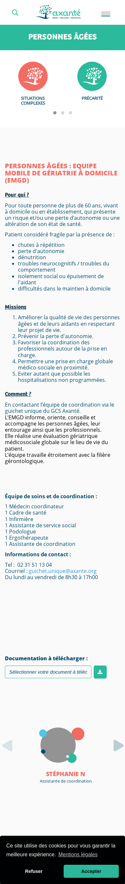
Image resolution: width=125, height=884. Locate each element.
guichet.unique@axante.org (63, 571)
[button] (55, 113)
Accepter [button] (91, 871)
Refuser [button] (34, 871)
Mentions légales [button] (78, 854)
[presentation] (10, 736)
